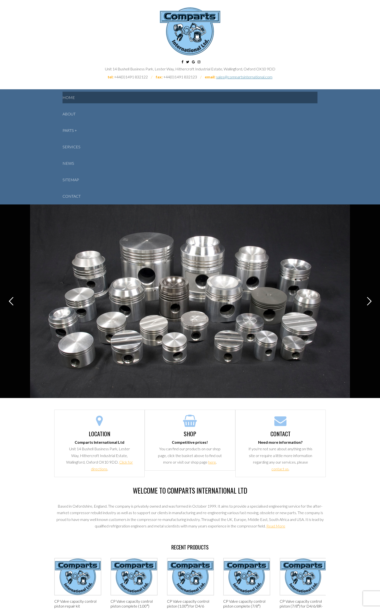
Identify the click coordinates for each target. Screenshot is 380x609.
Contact (72, 196)
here (212, 462)
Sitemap (71, 179)
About (69, 114)
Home (69, 97)
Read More (275, 526)
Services (71, 146)
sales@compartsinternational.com (244, 77)
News (68, 163)
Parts (68, 130)
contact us (280, 468)
